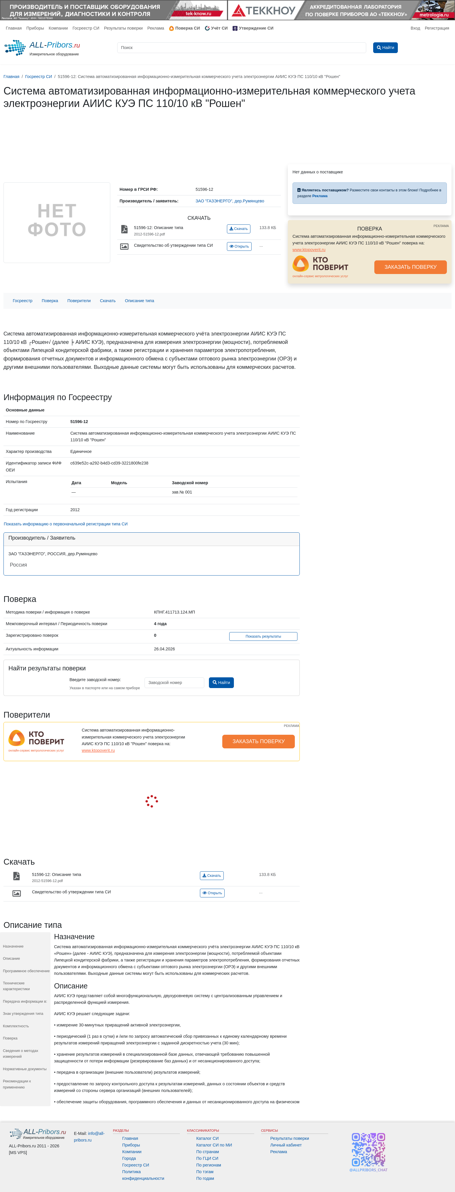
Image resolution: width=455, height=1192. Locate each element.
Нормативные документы (24, 1069)
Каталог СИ (207, 1138)
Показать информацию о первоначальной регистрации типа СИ (66, 524)
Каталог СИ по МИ (214, 1145)
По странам (207, 1151)
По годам (205, 1178)
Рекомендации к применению (17, 1084)
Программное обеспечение (26, 971)
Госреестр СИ (86, 28)
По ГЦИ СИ (207, 1158)
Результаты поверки (123, 28)
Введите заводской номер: (95, 679)
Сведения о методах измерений (20, 1053)
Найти (221, 682)
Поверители (79, 300)
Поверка (50, 300)
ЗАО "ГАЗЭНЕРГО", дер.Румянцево (230, 201)
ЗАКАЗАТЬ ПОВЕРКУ (410, 267)
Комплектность (16, 1026)
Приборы (35, 28)
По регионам (208, 1165)
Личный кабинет (286, 1145)
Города (129, 1158)
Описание (11, 958)
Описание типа (139, 300)
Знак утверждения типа (23, 1013)
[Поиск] (241, 47)
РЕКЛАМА (441, 226)
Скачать (239, 229)
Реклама (155, 28)
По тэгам (204, 1171)
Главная (14, 28)
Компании (58, 28)
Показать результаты (263, 636)
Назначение (13, 946)
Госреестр (22, 300)
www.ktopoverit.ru (309, 249)
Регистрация (437, 28)
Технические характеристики (16, 986)
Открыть (239, 246)
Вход (415, 28)
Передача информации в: (25, 1001)
